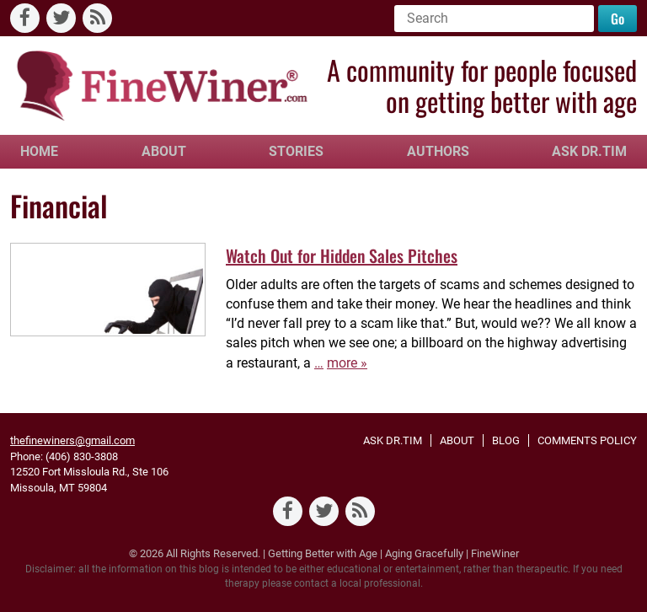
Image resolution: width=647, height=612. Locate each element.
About (164, 151)
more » (347, 363)
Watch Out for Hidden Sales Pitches (341, 255)
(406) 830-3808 (81, 456)
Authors (438, 151)
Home (39, 151)
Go (617, 18)
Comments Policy (587, 440)
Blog (506, 440)
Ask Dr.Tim (589, 151)
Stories (296, 151)
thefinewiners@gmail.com (72, 440)
